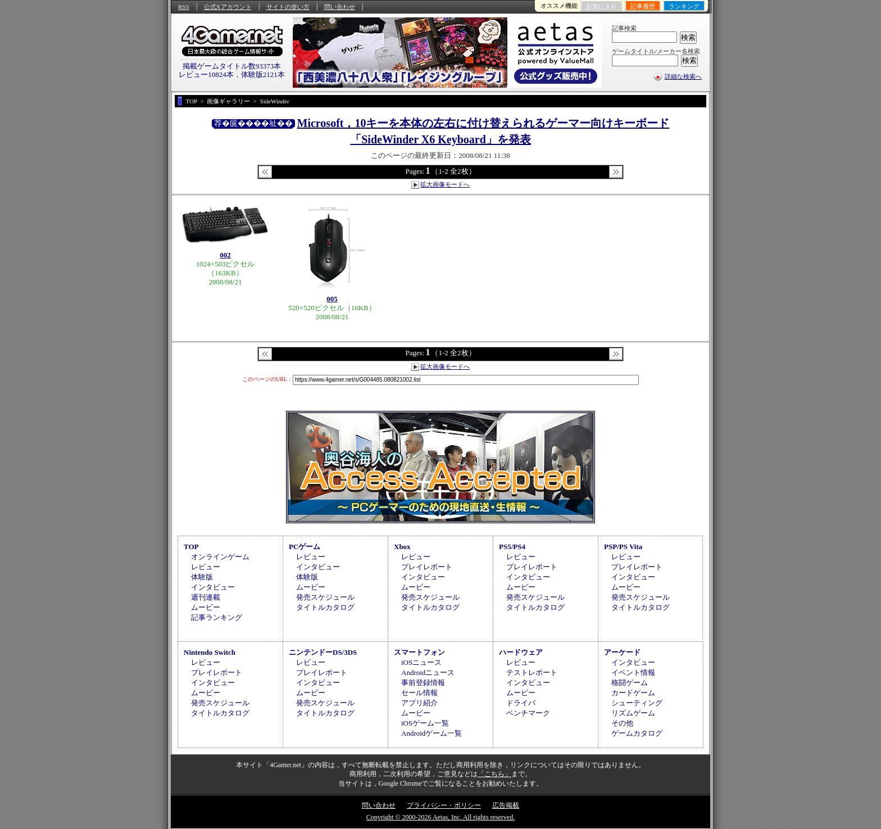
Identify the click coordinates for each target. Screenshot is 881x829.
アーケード (622, 652)
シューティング (636, 703)
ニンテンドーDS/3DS (323, 652)
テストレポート (531, 672)
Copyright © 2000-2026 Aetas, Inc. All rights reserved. (440, 817)
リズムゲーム (633, 713)
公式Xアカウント (228, 6)
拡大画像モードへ (445, 184)
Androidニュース (428, 672)
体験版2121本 (263, 74)
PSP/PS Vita (623, 546)
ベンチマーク (528, 713)
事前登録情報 (423, 682)
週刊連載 (205, 597)
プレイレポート (426, 567)
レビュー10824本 (206, 74)
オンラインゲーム (220, 556)
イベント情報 (633, 672)
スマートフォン (419, 652)
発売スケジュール (325, 597)
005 (332, 299)
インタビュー (213, 587)
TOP (191, 546)
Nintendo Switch (209, 652)
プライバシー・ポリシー (444, 805)
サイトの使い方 (288, 6)
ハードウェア (521, 652)
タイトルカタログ (325, 607)
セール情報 (419, 692)
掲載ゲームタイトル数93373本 (232, 66)
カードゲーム (633, 692)
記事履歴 (642, 6)
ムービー (205, 607)
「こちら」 (494, 774)
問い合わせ (339, 6)
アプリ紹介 (419, 703)
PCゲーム (304, 546)
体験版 (202, 577)
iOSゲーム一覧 (425, 723)
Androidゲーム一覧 (431, 733)
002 (225, 255)
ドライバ (520, 703)
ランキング (684, 6)
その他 (622, 723)
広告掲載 (505, 805)
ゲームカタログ (636, 733)
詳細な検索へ (683, 76)
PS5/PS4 (512, 546)
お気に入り (601, 6)
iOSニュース (421, 662)
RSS (183, 6)
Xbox (402, 546)
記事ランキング (216, 617)
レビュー (205, 567)
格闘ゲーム (629, 682)
